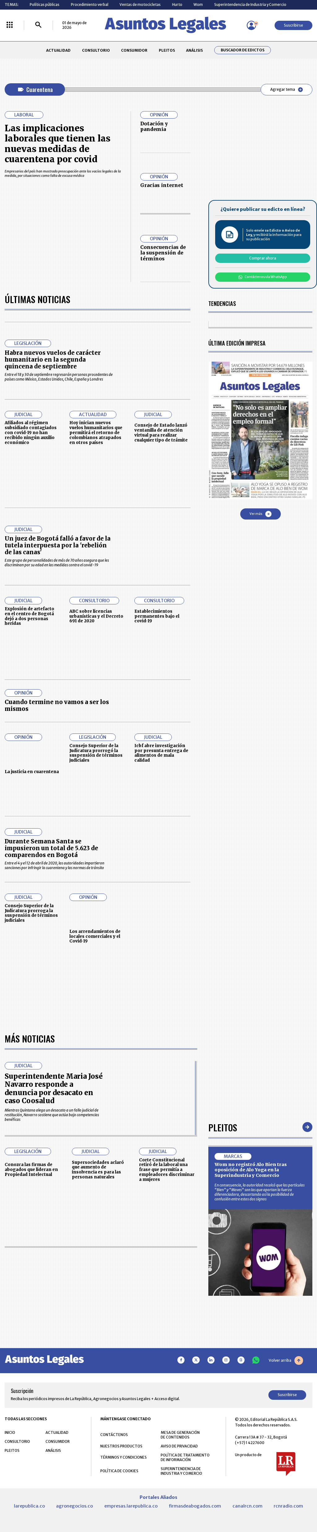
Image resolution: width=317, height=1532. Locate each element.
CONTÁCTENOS (114, 1434)
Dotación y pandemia (154, 126)
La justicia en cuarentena (32, 771)
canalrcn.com (247, 1506)
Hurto (177, 4)
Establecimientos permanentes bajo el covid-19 (156, 616)
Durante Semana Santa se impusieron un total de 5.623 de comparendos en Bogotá (51, 848)
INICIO (10, 1432)
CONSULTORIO (96, 50)
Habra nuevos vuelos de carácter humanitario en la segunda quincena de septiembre (53, 359)
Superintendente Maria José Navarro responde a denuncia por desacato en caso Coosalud (54, 1088)
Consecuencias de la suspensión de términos (163, 253)
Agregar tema (286, 89)
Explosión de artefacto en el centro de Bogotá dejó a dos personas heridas (29, 616)
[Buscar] (38, 25)
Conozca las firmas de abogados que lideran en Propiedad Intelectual (31, 1169)
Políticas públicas (44, 4)
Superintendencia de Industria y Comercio (250, 4)
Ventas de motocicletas (140, 4)
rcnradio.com (288, 1506)
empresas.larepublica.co (131, 1506)
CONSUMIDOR (134, 50)
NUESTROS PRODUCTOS (121, 1446)
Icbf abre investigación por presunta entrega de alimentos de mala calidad (161, 753)
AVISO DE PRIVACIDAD (179, 1446)
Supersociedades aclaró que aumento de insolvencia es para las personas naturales (98, 1170)
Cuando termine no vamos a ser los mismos (57, 705)
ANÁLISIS (194, 50)
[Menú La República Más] (10, 25)
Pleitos (222, 1127)
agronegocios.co (74, 1506)
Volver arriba (286, 1360)
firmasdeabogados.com (195, 1506)
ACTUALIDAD (58, 50)
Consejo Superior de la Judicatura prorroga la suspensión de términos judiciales (31, 913)
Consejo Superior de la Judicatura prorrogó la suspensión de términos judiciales (96, 753)
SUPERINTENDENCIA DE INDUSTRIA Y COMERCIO (181, 1471)
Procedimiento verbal (89, 4)
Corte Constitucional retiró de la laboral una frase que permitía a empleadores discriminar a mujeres (166, 1169)
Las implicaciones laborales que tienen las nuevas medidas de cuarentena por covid (58, 144)
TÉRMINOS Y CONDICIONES (123, 1457)
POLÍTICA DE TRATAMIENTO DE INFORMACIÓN (185, 1457)
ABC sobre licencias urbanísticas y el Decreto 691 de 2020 (96, 616)
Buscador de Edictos (242, 50)
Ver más (260, 514)
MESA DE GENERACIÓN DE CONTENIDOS (180, 1434)
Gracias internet (161, 185)
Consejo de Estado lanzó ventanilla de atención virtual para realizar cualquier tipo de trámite (161, 432)
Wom (198, 4)
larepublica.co (29, 1506)
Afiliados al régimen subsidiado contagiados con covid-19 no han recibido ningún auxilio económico (31, 432)
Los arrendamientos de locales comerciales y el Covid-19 (94, 936)
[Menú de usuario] (251, 25)
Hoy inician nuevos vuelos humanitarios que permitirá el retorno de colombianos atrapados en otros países (95, 432)
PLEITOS (167, 50)
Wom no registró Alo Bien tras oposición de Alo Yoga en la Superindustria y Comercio (251, 1170)
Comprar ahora (262, 258)
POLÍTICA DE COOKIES (119, 1471)
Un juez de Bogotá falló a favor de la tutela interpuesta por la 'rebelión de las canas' (58, 545)
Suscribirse (293, 25)
